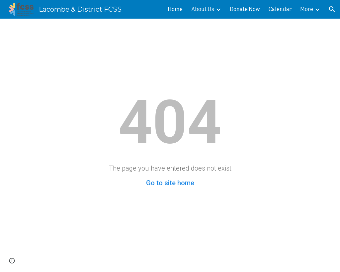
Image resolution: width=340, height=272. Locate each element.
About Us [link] (202, 9)
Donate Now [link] (245, 9)
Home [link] (175, 9)
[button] (332, 9)
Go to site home (170, 183)
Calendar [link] (280, 9)
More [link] (306, 9)
